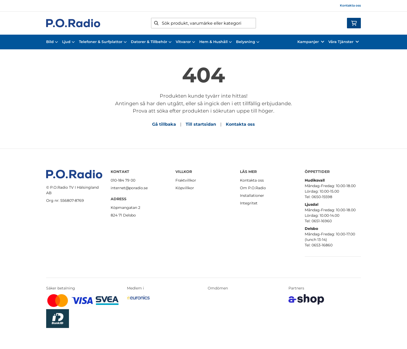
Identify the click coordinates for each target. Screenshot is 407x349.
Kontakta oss (350, 5)
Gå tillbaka (164, 124)
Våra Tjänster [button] (343, 41)
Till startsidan (201, 124)
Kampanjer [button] (310, 41)
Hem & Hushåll (215, 41)
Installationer (252, 195)
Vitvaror (185, 41)
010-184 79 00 (123, 180)
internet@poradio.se (129, 188)
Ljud (68, 41)
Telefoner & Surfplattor (103, 41)
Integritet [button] (249, 203)
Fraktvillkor (185, 180)
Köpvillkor (184, 188)
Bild (52, 41)
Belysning (247, 41)
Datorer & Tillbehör (151, 41)
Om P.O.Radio (253, 188)
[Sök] (203, 23)
